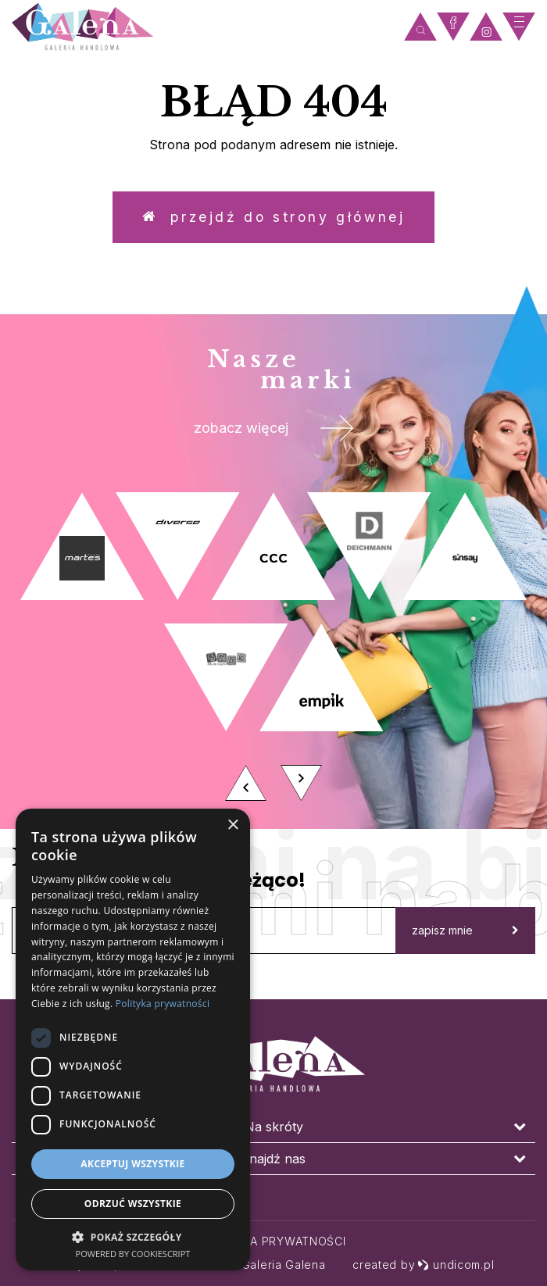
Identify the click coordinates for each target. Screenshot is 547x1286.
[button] (132, 1236)
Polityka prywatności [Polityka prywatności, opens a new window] (162, 1003)
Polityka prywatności (274, 1241)
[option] (273, 658)
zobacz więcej (274, 433)
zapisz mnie (465, 936)
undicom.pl (455, 1264)
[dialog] (133, 1039)
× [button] (232, 825)
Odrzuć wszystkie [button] (132, 1203)
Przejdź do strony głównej (273, 218)
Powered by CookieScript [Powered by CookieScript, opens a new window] (133, 1253)
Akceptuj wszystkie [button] (132, 1163)
